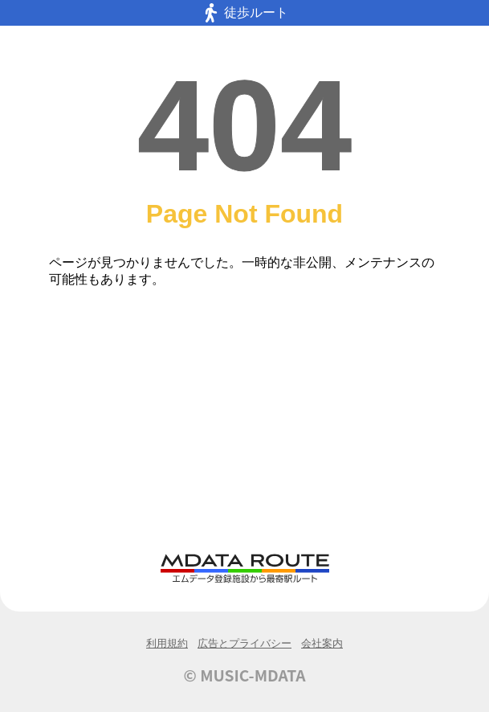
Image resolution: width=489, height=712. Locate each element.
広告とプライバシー (244, 643)
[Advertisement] (244, 426)
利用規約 (167, 643)
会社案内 (322, 643)
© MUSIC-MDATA (245, 675)
